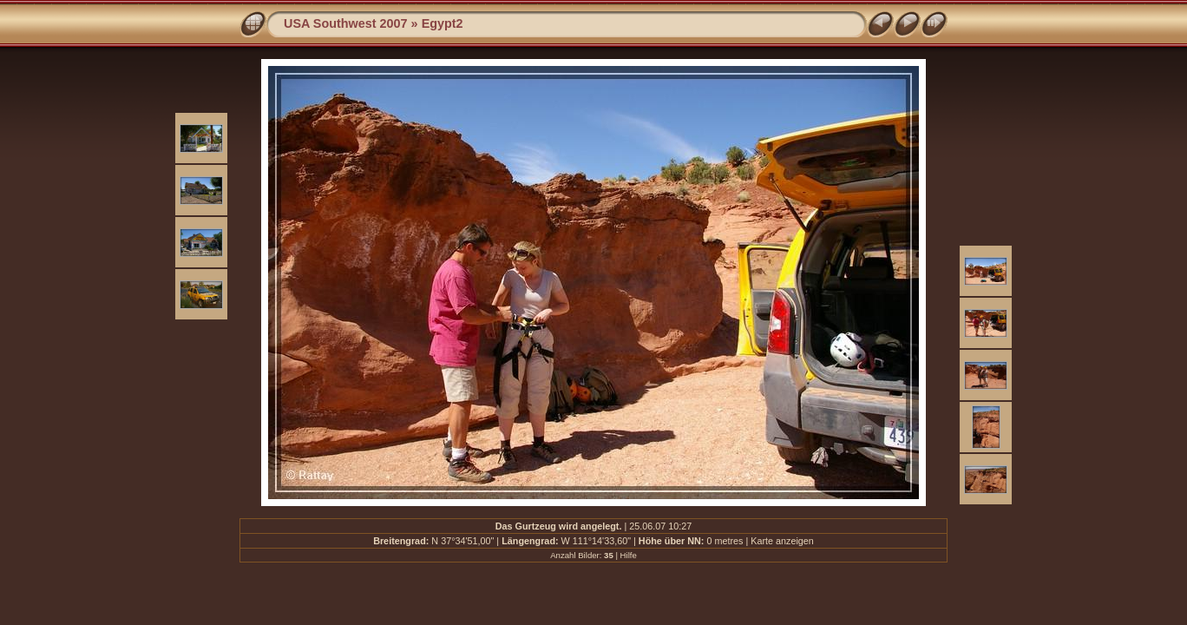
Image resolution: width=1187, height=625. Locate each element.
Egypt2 (442, 23)
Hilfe (628, 555)
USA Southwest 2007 (346, 23)
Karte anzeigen (782, 541)
